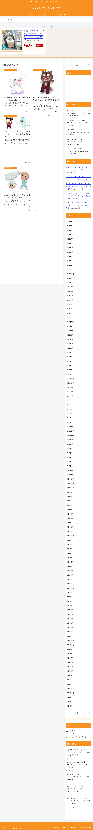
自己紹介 (72, 731)
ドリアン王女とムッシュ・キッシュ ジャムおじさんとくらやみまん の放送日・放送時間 (78, 151)
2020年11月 (70, 431)
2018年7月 (69, 553)
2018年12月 (70, 531)
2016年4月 (69, 671)
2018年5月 (69, 562)
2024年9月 (69, 230)
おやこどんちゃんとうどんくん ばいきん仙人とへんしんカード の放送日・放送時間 (78, 122)
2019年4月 (69, 514)
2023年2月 (69, 313)
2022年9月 (69, 335)
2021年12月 (70, 374)
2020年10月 (70, 435)
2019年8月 (69, 496)
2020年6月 (69, 453)
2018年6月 (69, 558)
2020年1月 (69, 475)
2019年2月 (69, 523)
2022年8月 (69, 339)
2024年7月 (69, 239)
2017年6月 (69, 610)
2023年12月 (70, 269)
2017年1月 (69, 632)
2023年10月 (70, 278)
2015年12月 (70, 689)
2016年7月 (69, 658)
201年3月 (69, 706)
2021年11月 (70, 379)
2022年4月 (69, 357)
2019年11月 (70, 483)
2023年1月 (69, 317)
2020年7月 (69, 448)
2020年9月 (69, 440)
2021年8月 (69, 392)
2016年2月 (69, 680)
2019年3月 (69, 518)
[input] (46, 20)
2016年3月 (69, 675)
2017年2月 (69, 627)
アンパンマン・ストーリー (74, 734)
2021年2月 (69, 418)
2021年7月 (69, 396)
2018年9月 (69, 544)
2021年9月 (69, 387)
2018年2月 (69, 575)
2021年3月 (69, 413)
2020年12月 (70, 427)
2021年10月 (70, 383)
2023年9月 (69, 283)
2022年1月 (69, 370)
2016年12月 (70, 636)
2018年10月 (70, 540)
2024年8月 (69, 235)
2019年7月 (69, 501)
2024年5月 (69, 248)
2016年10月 (70, 645)
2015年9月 (69, 702)
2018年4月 (69, 566)
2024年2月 (69, 261)
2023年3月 (69, 309)
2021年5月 (69, 405)
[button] (91, 20)
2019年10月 (70, 488)
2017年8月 (69, 601)
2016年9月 (69, 649)
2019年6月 (69, 505)
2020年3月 (69, 466)
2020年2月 (69, 470)
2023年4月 (69, 304)
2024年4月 (69, 252)
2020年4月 (69, 461)
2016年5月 (69, 667)
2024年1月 (69, 265)
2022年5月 (69, 352)
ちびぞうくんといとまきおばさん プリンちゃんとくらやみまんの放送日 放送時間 (78, 205)
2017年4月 (69, 619)
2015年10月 (70, 697)
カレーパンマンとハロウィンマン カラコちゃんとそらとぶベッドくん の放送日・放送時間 (78, 141)
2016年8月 (69, 654)
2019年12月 (70, 479)
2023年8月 (69, 287)
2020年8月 (69, 444)
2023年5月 (69, 300)
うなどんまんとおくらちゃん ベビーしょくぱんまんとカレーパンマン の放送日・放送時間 (78, 113)
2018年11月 (70, 536)
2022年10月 (70, 331)
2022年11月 (70, 326)
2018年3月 (69, 571)
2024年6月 (69, 243)
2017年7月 (69, 605)
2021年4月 (69, 409)
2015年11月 (70, 693)
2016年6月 (69, 662)
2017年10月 (70, 592)
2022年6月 (69, 348)
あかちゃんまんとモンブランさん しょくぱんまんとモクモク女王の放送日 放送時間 (78, 186)
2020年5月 (69, 457)
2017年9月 (69, 597)
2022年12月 (70, 322)
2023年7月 (69, 291)
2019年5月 (69, 510)
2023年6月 (69, 296)
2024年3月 (69, 256)
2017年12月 (70, 584)
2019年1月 (69, 527)
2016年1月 (69, 684)
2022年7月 (69, 344)
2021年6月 (69, 400)
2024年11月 (70, 221)
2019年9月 (69, 492)
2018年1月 (69, 579)
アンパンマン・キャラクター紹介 (76, 737)
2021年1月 (69, 422)
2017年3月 (69, 623)
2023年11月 (70, 274)
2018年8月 (69, 549)
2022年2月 (69, 366)
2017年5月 (69, 614)
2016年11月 (70, 640)
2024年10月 (70, 226)
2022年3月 (69, 361)
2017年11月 (70, 588)
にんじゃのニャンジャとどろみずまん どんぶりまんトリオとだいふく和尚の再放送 (78, 132)
